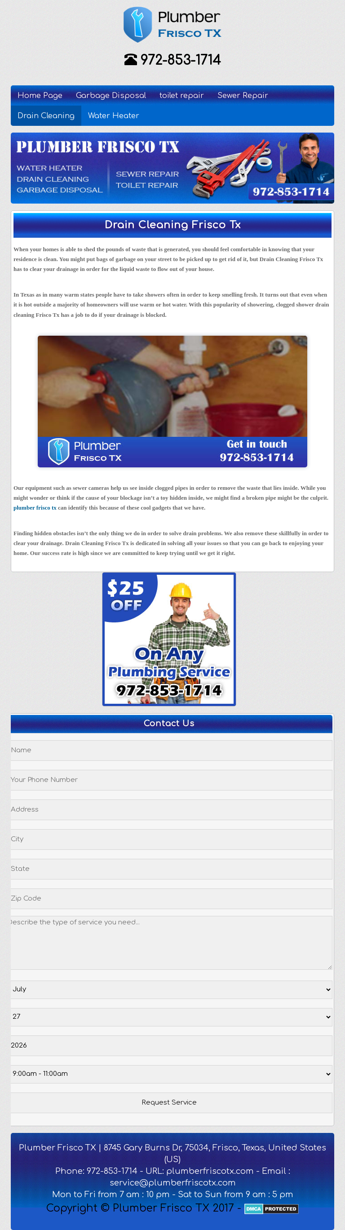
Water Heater (113, 115)
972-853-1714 (181, 60)
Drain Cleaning (46, 115)
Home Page (40, 95)
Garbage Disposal (111, 95)
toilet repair (181, 95)
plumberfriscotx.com (210, 1171)
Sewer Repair (242, 95)
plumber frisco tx (35, 507)
